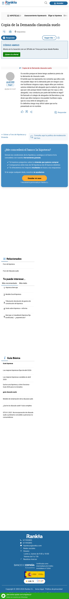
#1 (20, 68)
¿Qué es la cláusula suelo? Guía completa (17, 406)
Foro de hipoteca (9, 264)
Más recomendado (9, 283)
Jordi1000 (10, 82)
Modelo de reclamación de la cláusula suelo (18, 399)
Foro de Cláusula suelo (11, 271)
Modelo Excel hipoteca (13, 294)
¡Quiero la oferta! (12, 54)
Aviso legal (39, 589)
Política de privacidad (53, 589)
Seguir (10, 85)
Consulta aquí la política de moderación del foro (48, 136)
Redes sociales (29, 548)
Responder (9, 38)
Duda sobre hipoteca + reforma (16, 308)
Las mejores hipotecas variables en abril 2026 (17, 378)
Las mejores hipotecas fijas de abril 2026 (17, 370)
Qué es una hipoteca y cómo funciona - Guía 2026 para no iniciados (16, 385)
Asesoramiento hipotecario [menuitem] (35, 15)
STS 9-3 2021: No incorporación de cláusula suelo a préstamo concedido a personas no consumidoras (18, 414)
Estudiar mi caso (34, 178)
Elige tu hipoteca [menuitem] (55, 15)
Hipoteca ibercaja (12, 287)
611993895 (27, 540)
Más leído (23, 283)
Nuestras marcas (30, 559)
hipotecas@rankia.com (32, 545)
